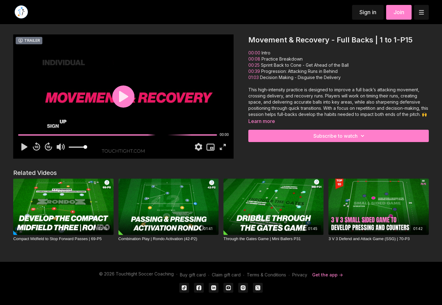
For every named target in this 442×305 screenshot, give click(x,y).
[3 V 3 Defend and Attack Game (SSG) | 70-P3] (378, 239)
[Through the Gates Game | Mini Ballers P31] (273, 239)
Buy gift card (193, 274)
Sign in (367, 12)
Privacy (299, 274)
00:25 (254, 65)
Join (399, 12)
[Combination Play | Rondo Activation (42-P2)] (168, 239)
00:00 (254, 52)
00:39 (254, 71)
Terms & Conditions (266, 274)
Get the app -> (327, 274)
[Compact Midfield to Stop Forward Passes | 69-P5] (63, 239)
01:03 (253, 77)
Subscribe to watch (339, 136)
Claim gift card (226, 274)
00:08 (254, 58)
